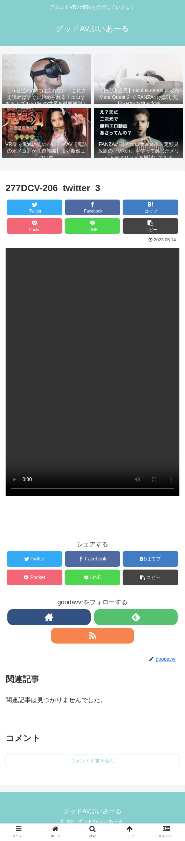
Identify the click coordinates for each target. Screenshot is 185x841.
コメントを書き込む (92, 760)
